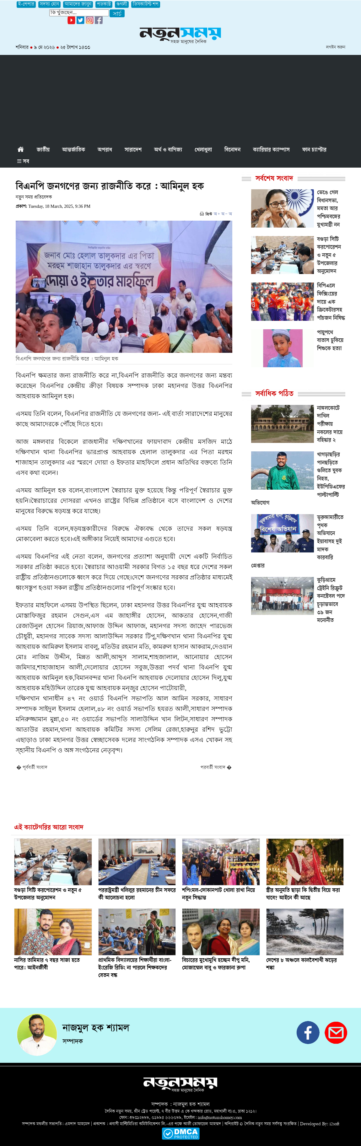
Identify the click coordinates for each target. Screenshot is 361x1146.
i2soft (334, 1124)
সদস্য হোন (49, 4)
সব (23, 162)
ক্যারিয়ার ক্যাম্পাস (271, 150)
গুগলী (121, 4)
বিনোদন (232, 150)
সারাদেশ (133, 150)
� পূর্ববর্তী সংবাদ (31, 768)
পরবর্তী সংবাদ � (216, 768)
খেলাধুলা (203, 150)
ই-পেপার (26, 4)
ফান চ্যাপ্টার (314, 150)
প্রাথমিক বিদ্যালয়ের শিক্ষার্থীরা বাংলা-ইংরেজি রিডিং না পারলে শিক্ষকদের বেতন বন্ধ (134, 968)
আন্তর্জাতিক (73, 150)
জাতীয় (43, 150)
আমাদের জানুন (78, 4)
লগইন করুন (335, 47)
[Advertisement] (180, 99)
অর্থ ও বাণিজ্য (168, 150)
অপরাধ (105, 150)
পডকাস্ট (104, 4)
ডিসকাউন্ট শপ (146, 4)
